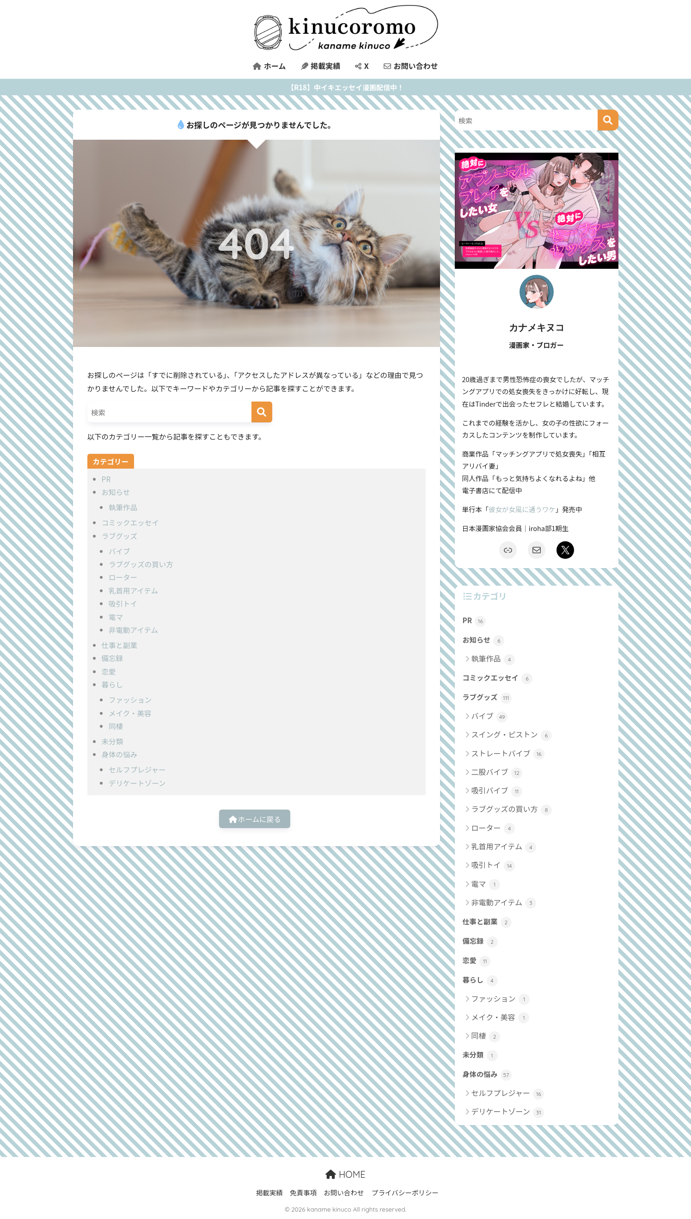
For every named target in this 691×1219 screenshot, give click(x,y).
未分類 (112, 741)
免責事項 (303, 1192)
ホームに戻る (255, 819)
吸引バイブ (497, 791)
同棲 (116, 726)
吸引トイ (123, 603)
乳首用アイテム (133, 590)
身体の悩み (120, 754)
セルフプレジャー (137, 769)
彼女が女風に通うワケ (522, 509)
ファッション (130, 699)
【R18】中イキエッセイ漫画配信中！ (345, 87)
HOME (345, 1174)
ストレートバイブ (508, 754)
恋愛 (109, 671)
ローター (123, 577)
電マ (116, 617)
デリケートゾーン (137, 783)
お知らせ (116, 492)
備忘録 (112, 658)
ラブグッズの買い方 (141, 564)
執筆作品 (123, 507)
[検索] (261, 412)
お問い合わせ (411, 65)
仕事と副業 (120, 645)
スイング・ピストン (511, 735)
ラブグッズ (120, 536)
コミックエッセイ (130, 522)
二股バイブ (497, 772)
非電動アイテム (133, 630)
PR (106, 479)
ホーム (269, 65)
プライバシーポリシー (405, 1192)
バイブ (119, 551)
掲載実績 (321, 65)
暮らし (112, 684)
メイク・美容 (130, 713)
